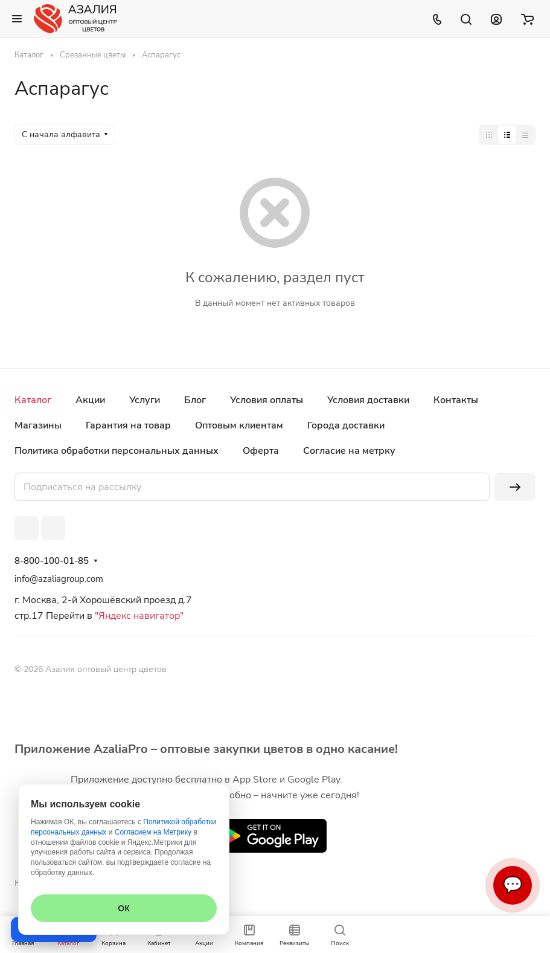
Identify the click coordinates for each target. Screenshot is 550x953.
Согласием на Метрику (153, 832)
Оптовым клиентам (239, 425)
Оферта (261, 450)
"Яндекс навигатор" (138, 615)
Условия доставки (368, 400)
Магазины (38, 425)
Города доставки (346, 425)
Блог (195, 400)
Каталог (32, 400)
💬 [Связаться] (512, 885)
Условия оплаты (266, 400)
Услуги (144, 400)
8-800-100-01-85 (51, 560)
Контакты (455, 400)
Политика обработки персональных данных (116, 450)
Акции (90, 400)
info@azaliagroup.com (58, 579)
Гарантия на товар (128, 425)
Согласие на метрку (349, 450)
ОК (123, 908)
